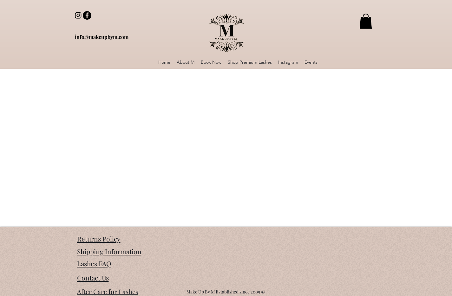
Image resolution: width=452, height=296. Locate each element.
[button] (365, 21)
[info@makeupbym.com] (102, 37)
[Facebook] (87, 15)
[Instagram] (78, 15)
